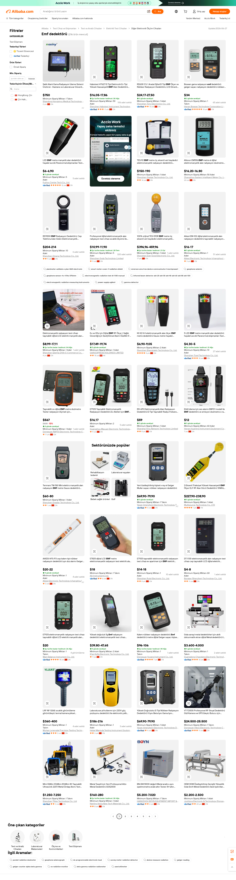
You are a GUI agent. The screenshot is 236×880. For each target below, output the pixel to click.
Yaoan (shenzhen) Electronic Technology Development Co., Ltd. (158, 505)
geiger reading (181, 860)
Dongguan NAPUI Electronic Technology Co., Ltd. (63, 431)
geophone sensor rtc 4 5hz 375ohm (59, 275)
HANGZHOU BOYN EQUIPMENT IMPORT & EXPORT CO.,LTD (158, 801)
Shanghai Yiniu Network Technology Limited (157, 428)
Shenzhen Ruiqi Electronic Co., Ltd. (153, 578)
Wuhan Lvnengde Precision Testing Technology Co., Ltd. (63, 730)
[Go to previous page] (113, 816)
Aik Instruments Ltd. (99, 576)
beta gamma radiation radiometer (90, 866)
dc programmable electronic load (86, 860)
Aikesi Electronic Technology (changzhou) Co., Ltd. (205, 258)
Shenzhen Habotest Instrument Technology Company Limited (111, 106)
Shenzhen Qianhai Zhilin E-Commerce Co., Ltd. (63, 352)
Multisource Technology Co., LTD (199, 505)
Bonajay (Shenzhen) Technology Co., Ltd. (203, 578)
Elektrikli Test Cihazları (116, 28)
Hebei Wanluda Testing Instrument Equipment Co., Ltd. (111, 730)
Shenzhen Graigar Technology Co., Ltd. (155, 177)
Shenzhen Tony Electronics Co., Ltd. (153, 104)
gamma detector (130, 282)
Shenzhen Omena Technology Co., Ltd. (61, 256)
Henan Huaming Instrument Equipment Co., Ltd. (205, 428)
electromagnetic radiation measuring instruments (66, 282)
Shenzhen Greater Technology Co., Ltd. (61, 502)
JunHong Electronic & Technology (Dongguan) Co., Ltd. (205, 801)
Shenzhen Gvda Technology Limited (106, 258)
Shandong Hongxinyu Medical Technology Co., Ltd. (63, 101)
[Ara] (157, 11)
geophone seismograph (53, 860)
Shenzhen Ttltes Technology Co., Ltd (60, 801)
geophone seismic (193, 269)
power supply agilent (105, 282)
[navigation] (23, 422)
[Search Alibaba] (93, 11)
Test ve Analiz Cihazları (91, 28)
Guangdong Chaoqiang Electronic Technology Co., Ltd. (205, 657)
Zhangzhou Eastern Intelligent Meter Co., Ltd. (205, 177)
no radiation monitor (58, 866)
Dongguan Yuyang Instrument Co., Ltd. (155, 657)
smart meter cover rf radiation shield (105, 269)
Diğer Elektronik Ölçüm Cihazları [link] (146, 28)
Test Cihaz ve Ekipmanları (64, 28)
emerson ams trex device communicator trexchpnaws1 (153, 269)
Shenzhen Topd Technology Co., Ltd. (201, 355)
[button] (149, 11)
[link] (232, 851)
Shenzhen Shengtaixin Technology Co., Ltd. (157, 350)
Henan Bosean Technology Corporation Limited (205, 106)
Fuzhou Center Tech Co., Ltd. (56, 182)
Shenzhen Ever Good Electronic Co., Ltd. (156, 255)
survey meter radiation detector (122, 860)
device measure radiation (156, 860)
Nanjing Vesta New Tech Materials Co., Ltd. (109, 803)
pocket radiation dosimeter (23, 860)
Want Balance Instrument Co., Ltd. (59, 657)
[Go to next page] (155, 816)
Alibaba (45, 28)
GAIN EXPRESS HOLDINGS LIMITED (107, 352)
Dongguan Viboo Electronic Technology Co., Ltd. (205, 727)
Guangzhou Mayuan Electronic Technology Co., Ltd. (111, 429)
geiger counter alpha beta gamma (26, 866)
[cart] (186, 12)
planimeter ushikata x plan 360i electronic (62, 269)
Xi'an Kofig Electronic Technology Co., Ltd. (109, 654)
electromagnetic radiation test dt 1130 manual (103, 275)
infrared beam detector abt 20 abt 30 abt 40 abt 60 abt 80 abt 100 (160, 275)
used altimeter (119, 866)
